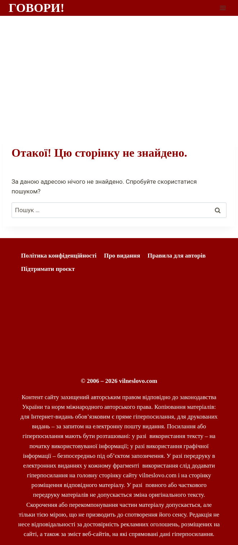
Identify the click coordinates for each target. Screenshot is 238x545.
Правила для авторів (177, 255)
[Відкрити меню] (222, 7)
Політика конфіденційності (58, 255)
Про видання (122, 255)
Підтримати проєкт (48, 268)
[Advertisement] (119, 69)
